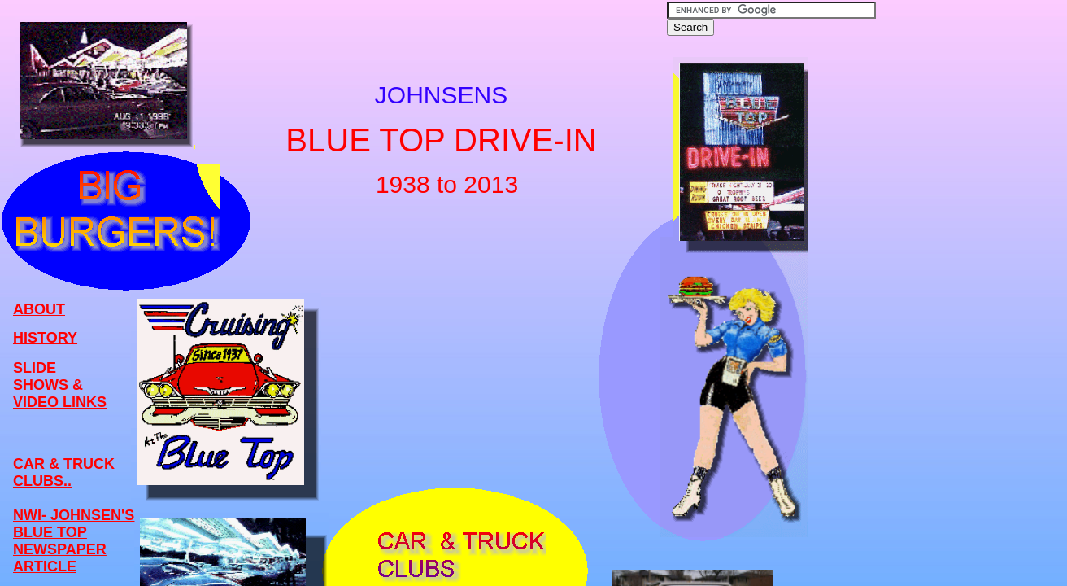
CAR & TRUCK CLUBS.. (64, 472)
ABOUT (39, 309)
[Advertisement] (946, 253)
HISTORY (45, 338)
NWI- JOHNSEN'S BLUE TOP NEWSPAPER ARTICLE (73, 541)
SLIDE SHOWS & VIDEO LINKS (60, 385)
